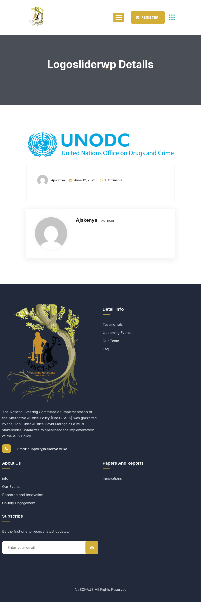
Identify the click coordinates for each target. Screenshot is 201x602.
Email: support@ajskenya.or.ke (42, 449)
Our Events (11, 486)
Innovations (112, 478)
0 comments (113, 180)
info (5, 478)
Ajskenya (58, 180)
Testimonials (113, 324)
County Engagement (18, 503)
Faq (106, 349)
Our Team (111, 341)
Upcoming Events (117, 332)
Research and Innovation (22, 495)
